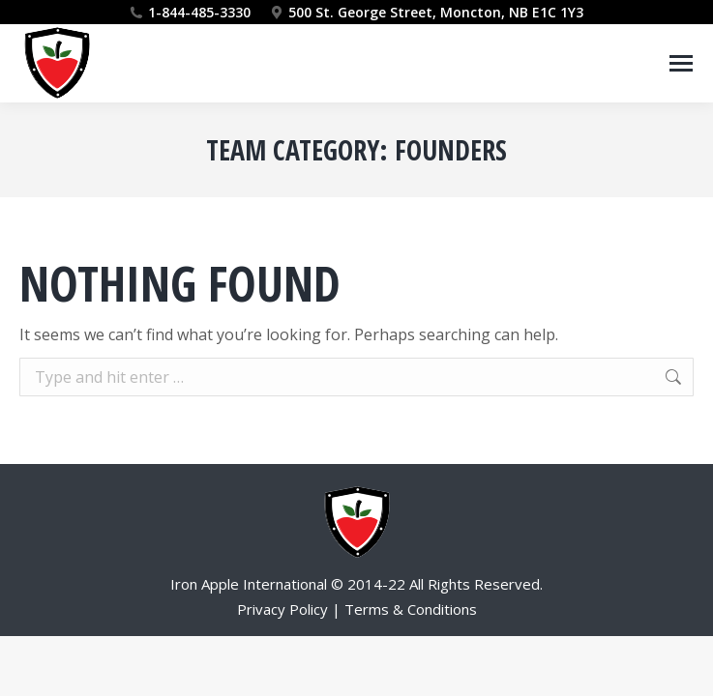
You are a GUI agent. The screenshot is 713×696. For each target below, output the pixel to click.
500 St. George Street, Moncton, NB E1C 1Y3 (426, 12)
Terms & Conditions (410, 609)
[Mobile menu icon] (681, 63)
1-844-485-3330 (199, 12)
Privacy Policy (282, 609)
